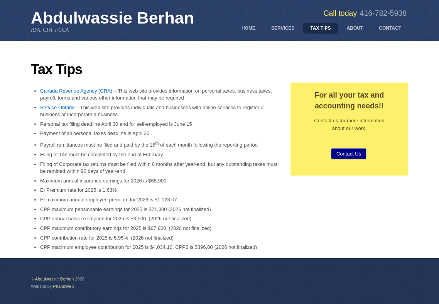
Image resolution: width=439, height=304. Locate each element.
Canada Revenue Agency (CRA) (76, 91)
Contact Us (348, 154)
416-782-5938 (383, 13)
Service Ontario (57, 107)
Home (248, 28)
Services (282, 28)
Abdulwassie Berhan (54, 279)
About (355, 28)
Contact (390, 28)
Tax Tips (320, 28)
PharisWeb (63, 286)
